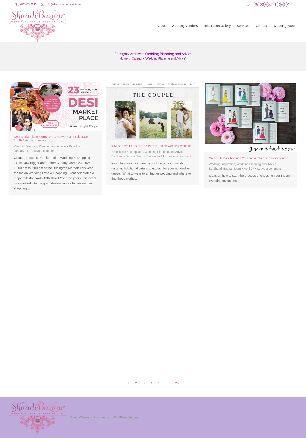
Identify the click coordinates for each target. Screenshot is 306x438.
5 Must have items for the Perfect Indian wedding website (151, 146)
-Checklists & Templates (127, 152)
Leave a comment (43, 150)
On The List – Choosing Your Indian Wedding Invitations (247, 158)
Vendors (19, 146)
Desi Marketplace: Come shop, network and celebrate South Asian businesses (51, 138)
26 (177, 383)
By (75, 146)
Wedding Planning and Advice (46, 146)
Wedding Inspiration (222, 164)
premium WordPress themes (119, 417)
